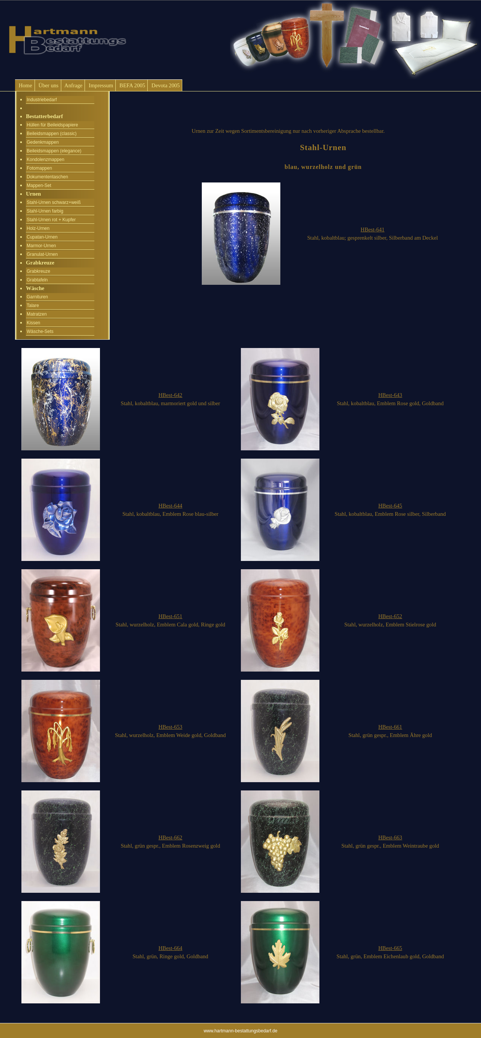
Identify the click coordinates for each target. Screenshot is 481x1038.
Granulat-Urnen (42, 254)
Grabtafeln (37, 280)
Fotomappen (39, 168)
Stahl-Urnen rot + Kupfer (51, 219)
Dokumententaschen (47, 176)
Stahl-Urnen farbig (45, 211)
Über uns (48, 85)
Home (24, 85)
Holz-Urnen (38, 228)
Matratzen (37, 314)
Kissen (33, 322)
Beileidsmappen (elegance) (54, 150)
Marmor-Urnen (41, 245)
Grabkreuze (38, 271)
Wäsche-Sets (40, 331)
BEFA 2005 (131, 85)
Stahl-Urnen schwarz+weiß (54, 202)
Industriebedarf (42, 99)
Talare (33, 305)
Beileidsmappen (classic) (52, 133)
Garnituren (37, 296)
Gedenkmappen (43, 142)
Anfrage (73, 85)
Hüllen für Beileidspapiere (52, 125)
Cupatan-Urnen (42, 237)
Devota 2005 (165, 85)
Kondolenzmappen (45, 159)
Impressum (100, 85)
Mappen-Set (39, 185)
